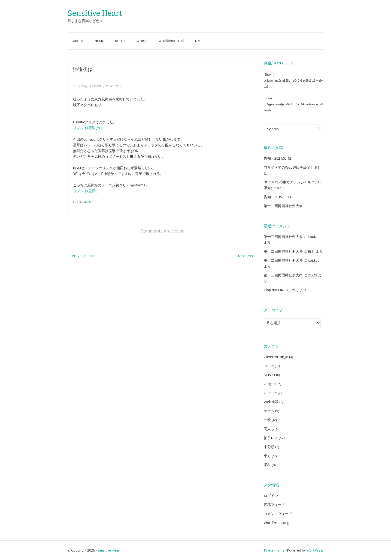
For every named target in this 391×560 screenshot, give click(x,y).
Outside (270, 392)
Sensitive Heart (95, 13)
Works (142, 41)
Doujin (120, 41)
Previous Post (81, 255)
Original (270, 383)
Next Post (248, 255)
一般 (267, 419)
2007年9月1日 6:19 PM (87, 86)
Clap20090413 (275, 289)
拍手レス (271, 437)
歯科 (267, 464)
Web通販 (271, 401)
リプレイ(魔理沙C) (87, 127)
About (78, 41)
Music (99, 41)
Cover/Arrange (276, 356)
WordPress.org (276, 522)
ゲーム (269, 410)
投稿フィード (274, 504)
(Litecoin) (269, 98)
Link (198, 41)
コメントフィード (278, 513)
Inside (269, 365)
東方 (91, 202)
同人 (267, 428)
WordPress (315, 550)
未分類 (269, 446)
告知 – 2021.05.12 (277, 158)
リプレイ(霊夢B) (85, 190)
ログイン (271, 495)
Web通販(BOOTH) (171, 41)
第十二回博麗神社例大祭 (283, 205)
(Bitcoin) (269, 74)
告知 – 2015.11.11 (277, 196)
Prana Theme (274, 550)
